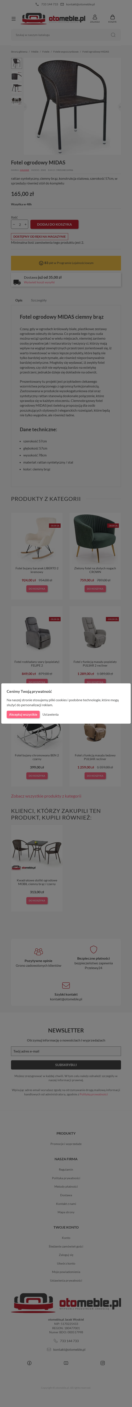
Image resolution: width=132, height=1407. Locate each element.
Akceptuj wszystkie (23, 714)
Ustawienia (50, 714)
